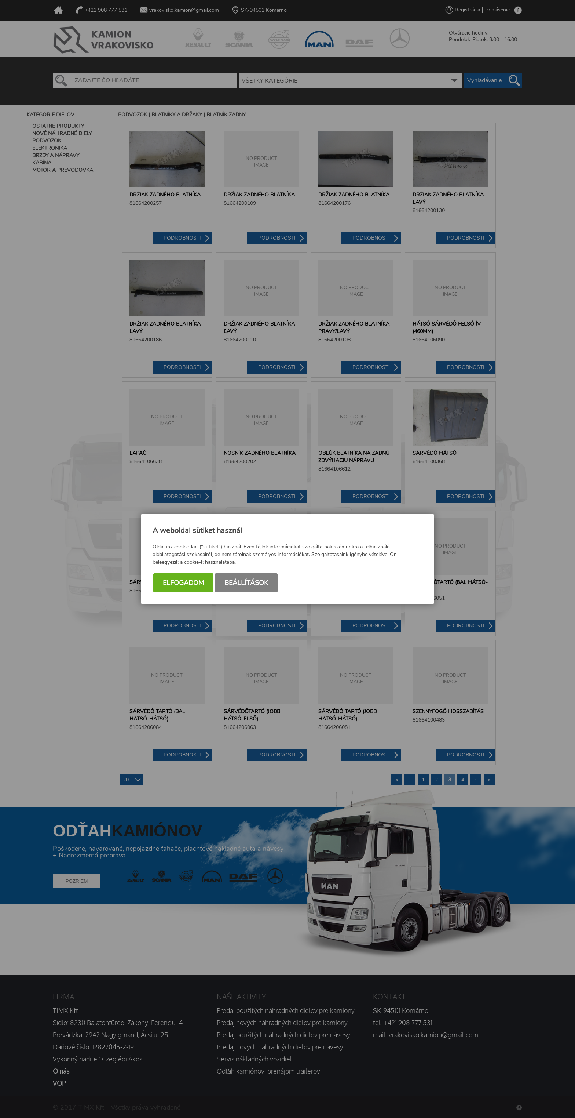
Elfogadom (183, 582)
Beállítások (246, 582)
